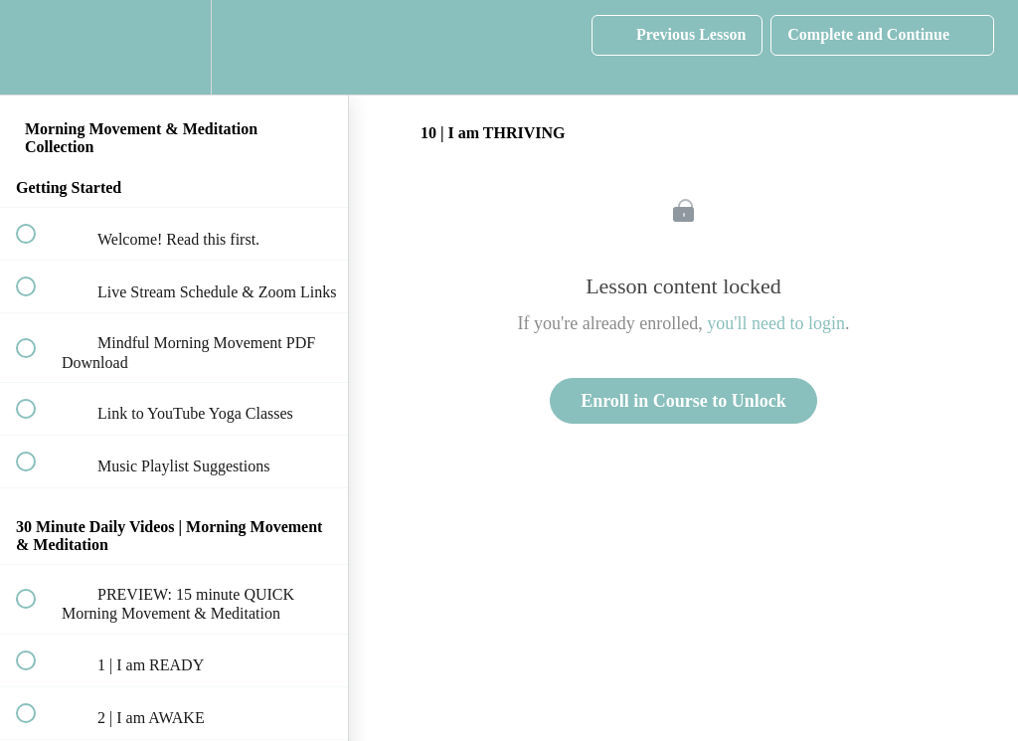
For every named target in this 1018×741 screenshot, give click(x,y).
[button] (37, 47)
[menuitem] (174, 47)
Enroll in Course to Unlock (683, 401)
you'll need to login (776, 323)
